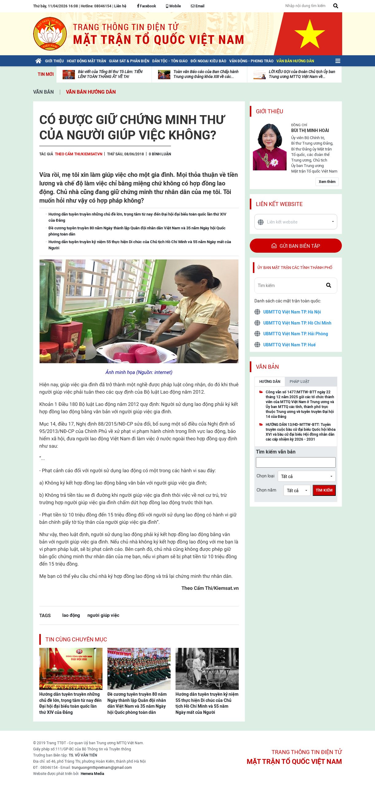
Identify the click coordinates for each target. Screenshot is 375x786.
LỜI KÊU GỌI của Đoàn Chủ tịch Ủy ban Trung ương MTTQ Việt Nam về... (302, 74)
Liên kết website (279, 204)
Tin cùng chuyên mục (76, 639)
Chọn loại (265, 475)
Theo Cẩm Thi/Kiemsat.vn (78, 154)
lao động (71, 615)
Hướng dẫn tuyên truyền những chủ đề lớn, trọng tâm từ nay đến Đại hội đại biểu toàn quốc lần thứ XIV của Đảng (70, 703)
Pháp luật (299, 381)
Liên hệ (120, 6)
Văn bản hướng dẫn (91, 92)
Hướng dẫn (269, 381)
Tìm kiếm (324, 490)
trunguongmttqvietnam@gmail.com (102, 767)
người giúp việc (103, 615)
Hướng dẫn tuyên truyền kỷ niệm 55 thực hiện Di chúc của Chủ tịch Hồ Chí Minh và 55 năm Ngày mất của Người (207, 703)
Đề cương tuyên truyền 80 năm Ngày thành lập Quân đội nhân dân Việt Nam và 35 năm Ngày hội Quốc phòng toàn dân (137, 703)
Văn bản (43, 92)
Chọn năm (266, 490)
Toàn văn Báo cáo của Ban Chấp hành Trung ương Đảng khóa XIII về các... (205, 74)
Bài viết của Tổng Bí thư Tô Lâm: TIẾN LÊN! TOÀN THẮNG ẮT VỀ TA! (110, 74)
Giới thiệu (269, 111)
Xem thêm (327, 182)
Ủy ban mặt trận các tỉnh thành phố (294, 267)
